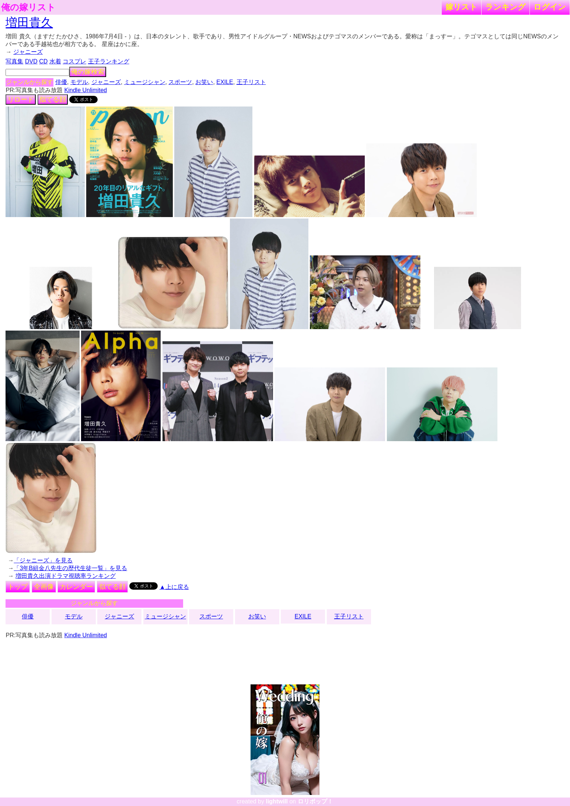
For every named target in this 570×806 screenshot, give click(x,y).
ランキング (505, 7)
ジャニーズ (28, 52)
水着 (55, 61)
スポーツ (180, 82)
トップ (18, 586)
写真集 (14, 61)
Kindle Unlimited (85, 90)
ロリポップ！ (315, 801)
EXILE (224, 82)
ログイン (550, 7)
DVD (31, 61)
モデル (79, 82)
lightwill (277, 801)
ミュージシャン (144, 82)
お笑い (204, 82)
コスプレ (74, 61)
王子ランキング (108, 61)
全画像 (44, 586)
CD (43, 61)
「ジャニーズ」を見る (43, 560)
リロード (20, 99)
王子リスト (251, 82)
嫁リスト (461, 7)
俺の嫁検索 (87, 72)
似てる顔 (52, 99)
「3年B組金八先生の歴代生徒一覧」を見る (70, 568)
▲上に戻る (174, 587)
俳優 (61, 82)
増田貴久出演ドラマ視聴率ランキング (65, 576)
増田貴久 (29, 22)
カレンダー (76, 586)
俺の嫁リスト (28, 7)
